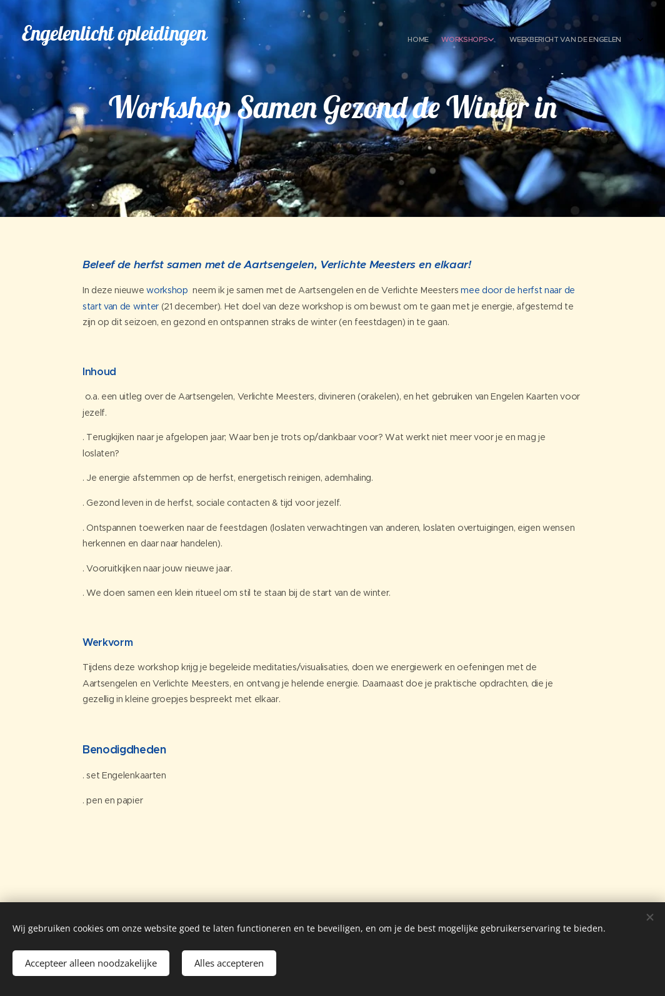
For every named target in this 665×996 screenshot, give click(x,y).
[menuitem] (541, 40)
